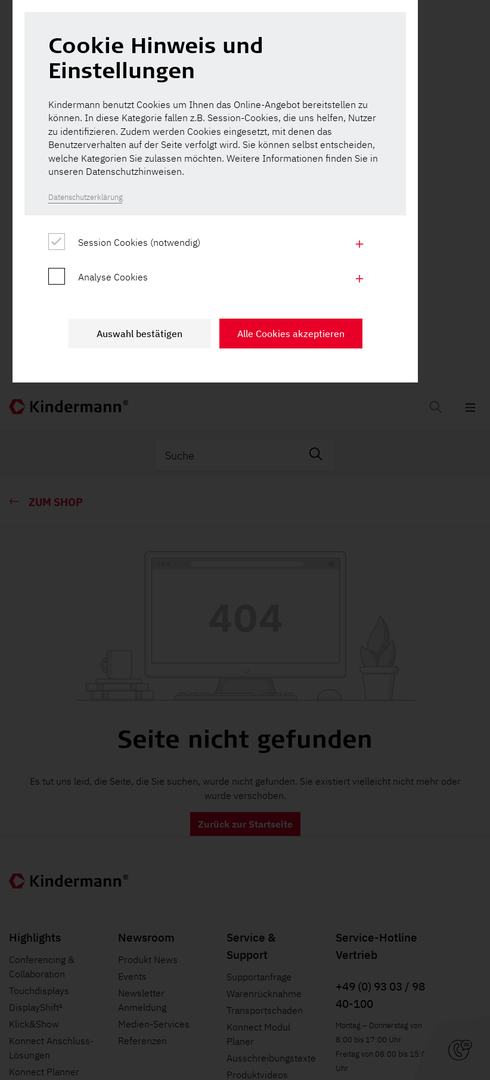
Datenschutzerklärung (103, 537)
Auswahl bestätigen (169, 679)
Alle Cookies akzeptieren (320, 679)
